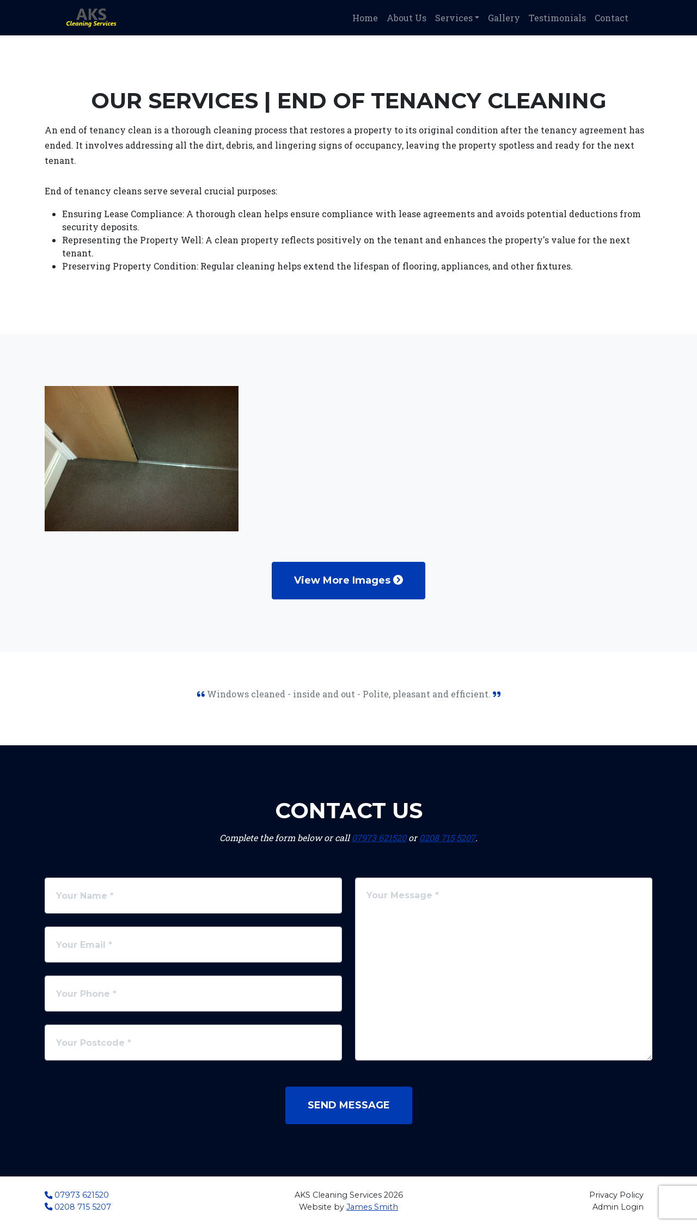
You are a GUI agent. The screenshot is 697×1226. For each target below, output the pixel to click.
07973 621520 (379, 837)
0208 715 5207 (447, 837)
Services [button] (454, 17)
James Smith (372, 1207)
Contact (611, 17)
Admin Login (618, 1207)
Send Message (349, 1105)
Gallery (504, 17)
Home (365, 17)
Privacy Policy (616, 1195)
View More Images (348, 580)
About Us (406, 17)
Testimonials (557, 17)
